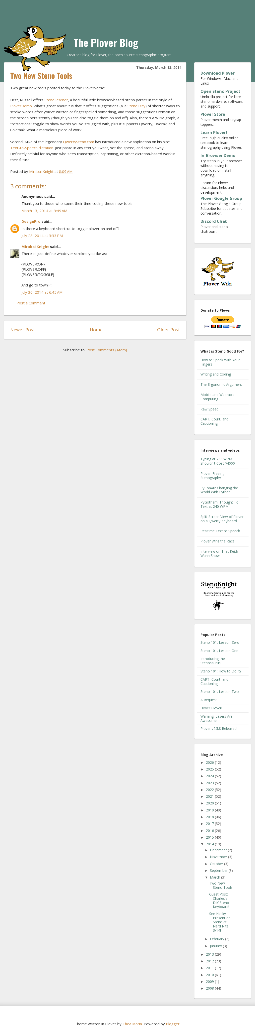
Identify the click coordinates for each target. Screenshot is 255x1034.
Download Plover (217, 73)
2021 (210, 796)
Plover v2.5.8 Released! (218, 728)
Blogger (173, 1023)
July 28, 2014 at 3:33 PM (42, 235)
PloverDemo (21, 105)
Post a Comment (30, 302)
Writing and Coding (215, 374)
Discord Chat (213, 221)
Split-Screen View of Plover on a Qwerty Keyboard (222, 518)
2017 (210, 823)
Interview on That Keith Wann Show (219, 553)
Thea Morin (132, 1023)
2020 (210, 803)
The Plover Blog (106, 42)
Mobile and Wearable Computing (217, 396)
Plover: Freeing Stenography (212, 475)
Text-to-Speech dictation (31, 147)
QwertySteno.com (78, 141)
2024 (210, 776)
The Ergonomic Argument (221, 384)
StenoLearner (56, 99)
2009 (210, 981)
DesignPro (31, 221)
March (215, 877)
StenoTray (136, 105)
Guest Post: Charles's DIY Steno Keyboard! (219, 900)
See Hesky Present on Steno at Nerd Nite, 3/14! (220, 922)
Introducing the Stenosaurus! (212, 660)
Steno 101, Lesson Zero (219, 642)
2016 (210, 830)
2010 (210, 974)
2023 (210, 782)
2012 (210, 961)
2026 (210, 762)
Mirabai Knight (35, 246)
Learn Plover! (213, 132)
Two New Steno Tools (221, 885)
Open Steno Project (220, 91)
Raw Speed (209, 409)
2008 (210, 988)
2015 (210, 837)
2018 (210, 816)
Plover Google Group (221, 198)
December (219, 850)
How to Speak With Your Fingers (220, 362)
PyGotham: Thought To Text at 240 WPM (219, 504)
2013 (210, 954)
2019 (210, 810)
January (216, 945)
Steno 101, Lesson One (219, 650)
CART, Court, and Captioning (214, 421)
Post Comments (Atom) (106, 349)
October (217, 863)
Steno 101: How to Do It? (220, 671)
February (217, 938)
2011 (210, 967)
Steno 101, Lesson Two (219, 691)
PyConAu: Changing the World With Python (219, 490)
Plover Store (212, 114)
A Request (208, 699)
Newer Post (22, 330)
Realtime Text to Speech (220, 530)
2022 (210, 789)
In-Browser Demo (217, 155)
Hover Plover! (211, 708)
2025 (210, 769)
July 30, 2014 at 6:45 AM (42, 292)
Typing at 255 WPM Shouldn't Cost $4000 (217, 461)
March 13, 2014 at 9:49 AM (44, 210)
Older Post (168, 330)
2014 (210, 844)
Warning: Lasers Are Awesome (216, 718)
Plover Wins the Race (217, 541)
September (219, 870)
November (219, 856)
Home (96, 330)
